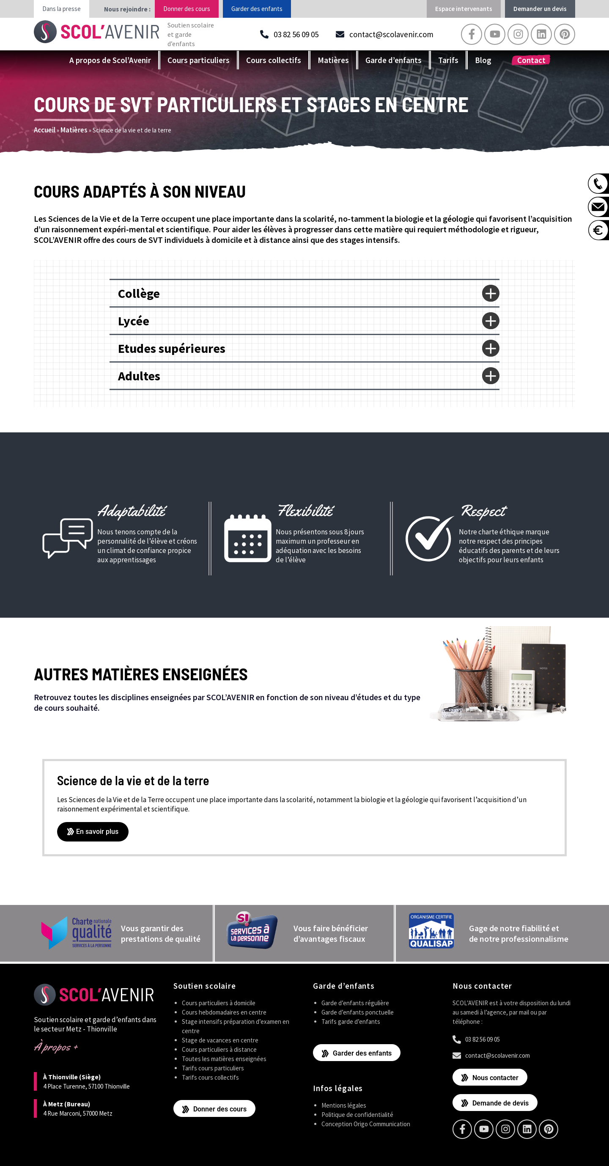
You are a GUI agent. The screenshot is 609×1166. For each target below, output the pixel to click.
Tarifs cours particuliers (213, 1068)
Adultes (139, 376)
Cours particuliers (198, 60)
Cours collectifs (273, 60)
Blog (483, 60)
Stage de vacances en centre (220, 1040)
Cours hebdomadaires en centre (224, 1012)
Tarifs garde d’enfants (350, 1022)
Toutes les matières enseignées (224, 1059)
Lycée (133, 321)
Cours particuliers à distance (219, 1049)
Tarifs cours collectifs (210, 1077)
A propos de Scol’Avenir (110, 60)
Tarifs (448, 60)
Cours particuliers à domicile (218, 1003)
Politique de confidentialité (357, 1115)
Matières (333, 60)
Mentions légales (343, 1105)
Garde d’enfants (393, 60)
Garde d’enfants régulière (355, 1003)
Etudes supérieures (171, 348)
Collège (139, 293)
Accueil (44, 130)
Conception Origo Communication (365, 1124)
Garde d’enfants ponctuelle (357, 1012)
